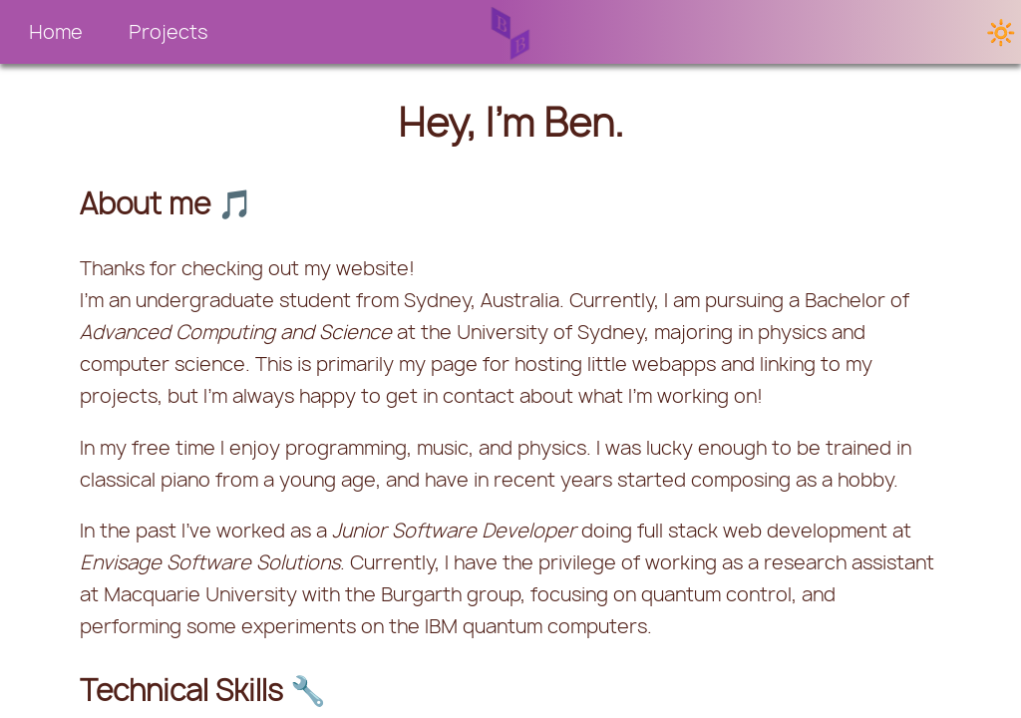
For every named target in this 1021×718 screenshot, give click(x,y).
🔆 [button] (1001, 32)
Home (56, 32)
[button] (56, 32)
